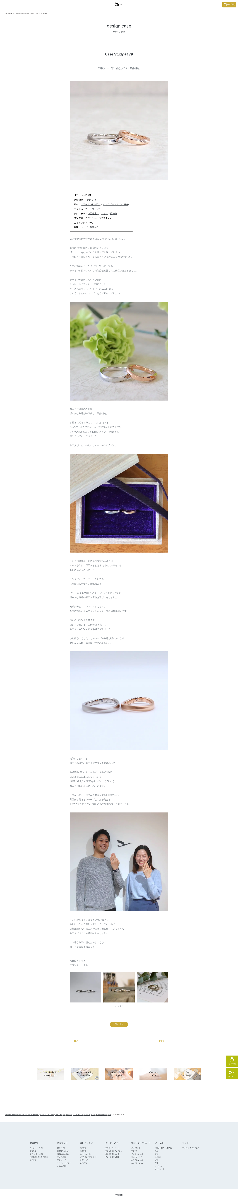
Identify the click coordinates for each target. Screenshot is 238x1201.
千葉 (156, 1163)
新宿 (156, 1154)
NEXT (67, 1041)
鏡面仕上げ (93, 213)
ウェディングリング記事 (190, 1148)
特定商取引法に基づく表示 (39, 1157)
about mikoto (51, 1074)
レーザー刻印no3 (89, 227)
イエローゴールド (137, 1154)
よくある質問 (61, 1166)
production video (119, 1074)
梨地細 (113, 213)
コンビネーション (137, 1163)
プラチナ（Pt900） (90, 204)
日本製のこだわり (63, 1151)
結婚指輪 (83, 1151)
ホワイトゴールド (137, 1160)
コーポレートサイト (37, 1148)
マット (104, 213)
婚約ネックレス (85, 1154)
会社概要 (33, 1151)
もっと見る (119, 1006)
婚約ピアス (84, 1163)
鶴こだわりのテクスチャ (113, 1151)
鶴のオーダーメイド (112, 1148)
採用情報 (33, 1160)
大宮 (156, 1160)
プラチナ (134, 1151)
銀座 (156, 1151)
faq (187, 1074)
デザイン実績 (61, 1157)
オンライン (159, 1166)
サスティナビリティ (64, 1163)
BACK (170, 1041)
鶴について (61, 1148)
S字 (98, 209)
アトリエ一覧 (159, 1169)
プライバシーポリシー (37, 1154)
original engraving (85, 1074)
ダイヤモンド (135, 1148)
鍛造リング (84, 1160)
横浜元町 (158, 1157)
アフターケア (61, 1160)
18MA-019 (90, 200)
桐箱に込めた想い (63, 1154)
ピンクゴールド (136, 1157)
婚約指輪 (83, 1148)
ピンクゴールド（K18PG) (116, 204)
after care (153, 1074)
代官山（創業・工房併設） (164, 1148)
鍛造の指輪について (112, 1154)
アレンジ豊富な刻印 (112, 1157)
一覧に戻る (118, 1024)
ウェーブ (89, 209)
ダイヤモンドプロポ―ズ (88, 1157)
